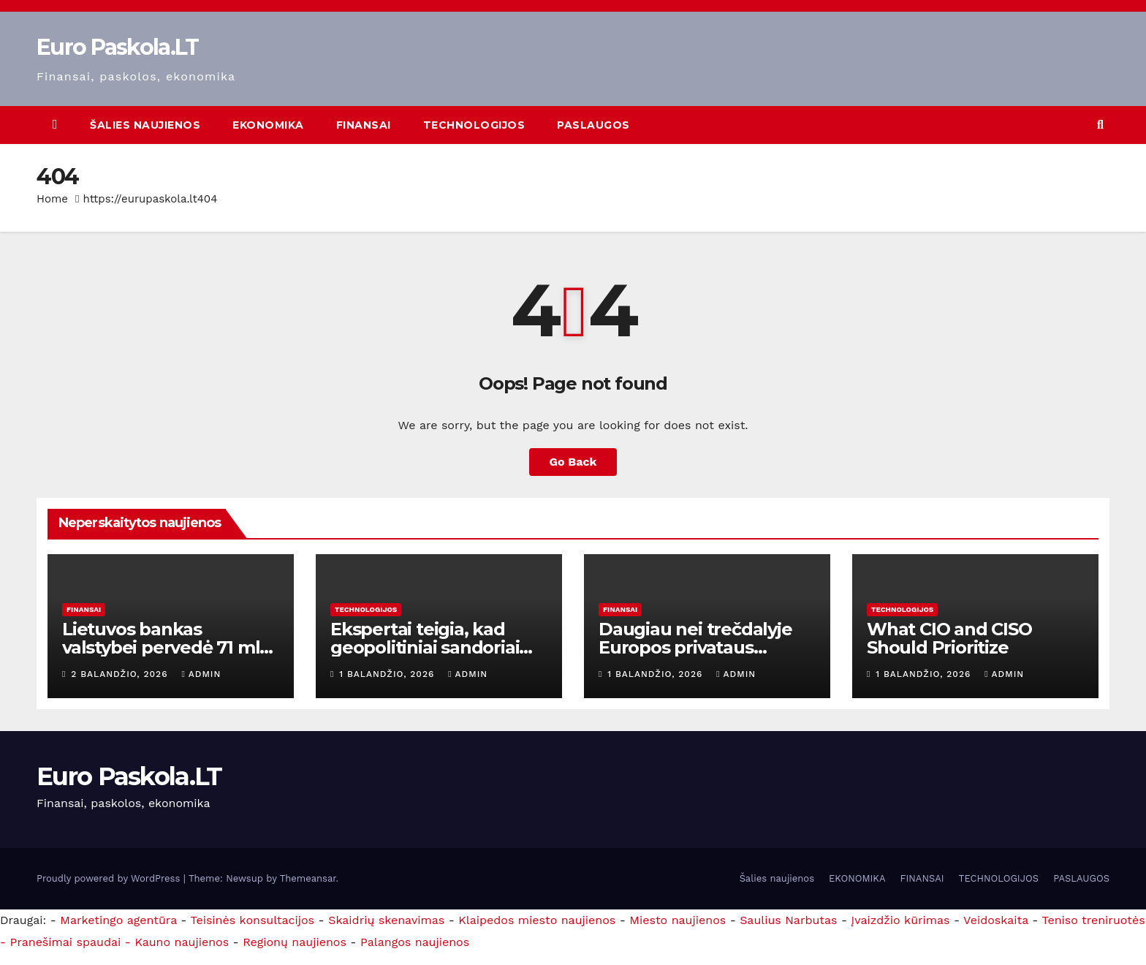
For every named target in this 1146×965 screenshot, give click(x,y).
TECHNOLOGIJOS (474, 125)
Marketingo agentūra (118, 920)
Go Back (573, 462)
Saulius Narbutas (788, 920)
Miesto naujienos (677, 920)
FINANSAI (363, 125)
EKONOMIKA (268, 125)
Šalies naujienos (145, 125)
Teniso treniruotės (1093, 920)
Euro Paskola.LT (118, 47)
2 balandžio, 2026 (121, 674)
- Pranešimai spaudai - (67, 942)
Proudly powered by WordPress (110, 878)
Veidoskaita (995, 920)
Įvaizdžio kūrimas (900, 920)
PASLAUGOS (593, 125)
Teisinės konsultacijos (253, 920)
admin (201, 674)
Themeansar (308, 878)
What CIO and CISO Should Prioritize (949, 638)
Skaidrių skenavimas (386, 920)
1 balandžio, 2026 (388, 674)
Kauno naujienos (181, 942)
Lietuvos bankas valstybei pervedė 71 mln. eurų (169, 647)
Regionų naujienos (294, 942)
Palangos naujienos (414, 942)
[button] (1100, 125)
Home (52, 198)
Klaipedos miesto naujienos (536, 920)
